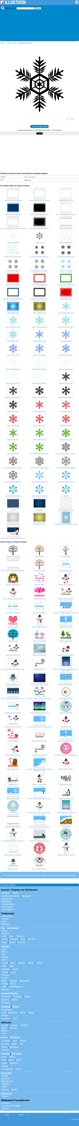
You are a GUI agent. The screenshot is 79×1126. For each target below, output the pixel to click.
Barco (5, 1030)
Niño (4, 1060)
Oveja (39, 963)
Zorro (13, 972)
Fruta (4, 1012)
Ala (21, 1044)
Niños (12, 1057)
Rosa (4, 931)
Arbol (4, 936)
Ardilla (5, 972)
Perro (4, 952)
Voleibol (6, 1084)
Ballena (5, 999)
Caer (4, 921)
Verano (5, 919)
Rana (4, 981)
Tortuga (13, 981)
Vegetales (7, 1009)
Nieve (12, 942)
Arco (15, 1040)
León (4, 966)
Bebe (4, 1057)
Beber (16, 1006)
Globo (14, 1044)
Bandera (14, 1047)
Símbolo (15, 1037)
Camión (14, 1025)
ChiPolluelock (16, 986)
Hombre (14, 1063)
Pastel (5, 1015)
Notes (14, 1089)
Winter (9, 43)
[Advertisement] (39, 24)
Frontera (6, 1103)
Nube (4, 942)
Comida (5, 1006)
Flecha (23, 1040)
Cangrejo (17, 996)
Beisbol (5, 1078)
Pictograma (7, 1069)
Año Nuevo (7, 907)
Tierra (5, 939)
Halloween (7, 899)
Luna (22, 939)
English (7, 1115)
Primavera (7, 916)
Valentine (6, 901)
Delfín (15, 999)
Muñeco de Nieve (10, 896)
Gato (4, 949)
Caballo (21, 963)
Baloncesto (7, 1081)
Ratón (5, 978)
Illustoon (3, 43)
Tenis (4, 1086)
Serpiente (24, 981)
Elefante (6, 969)
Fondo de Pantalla (11, 1105)
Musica (5, 1089)
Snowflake (14, 43)
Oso (4, 954)
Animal (5, 946)
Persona (16, 1053)
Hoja (11, 936)
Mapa (4, 1047)
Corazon (6, 1040)
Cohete (13, 1028)
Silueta (5, 1108)
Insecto (5, 989)
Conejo (5, 975)
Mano (18, 1069)
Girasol (5, 933)
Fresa (22, 1012)
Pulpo (27, 996)
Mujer (4, 1063)
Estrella (31, 939)
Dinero (5, 1096)
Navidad (6, 893)
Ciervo (30, 963)
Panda (5, 957)
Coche (5, 1025)
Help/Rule (21, 1115)
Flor (3, 928)
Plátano (31, 1012)
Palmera (19, 936)
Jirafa (15, 969)
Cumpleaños (8, 904)
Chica (11, 1060)
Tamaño (14, 939)
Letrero (5, 1050)
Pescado (6, 996)
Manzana (12, 1012)
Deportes (6, 1073)
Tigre (11, 966)
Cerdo (5, 963)
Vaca (12, 963)
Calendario (7, 909)
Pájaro (5, 983)
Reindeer (26, 896)
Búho (12, 983)
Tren (4, 1033)
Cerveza (6, 1018)
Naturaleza (12, 928)
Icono (4, 1037)
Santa (15, 893)
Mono (4, 960)
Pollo (4, 986)
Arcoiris (21, 942)
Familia (5, 1053)
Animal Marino (9, 993)
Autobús (24, 1025)
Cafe (14, 1018)
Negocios (6, 1093)
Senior (5, 1066)
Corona (5, 1044)
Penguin (6, 1002)
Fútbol (5, 1076)
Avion (4, 1028)
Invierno (6, 924)
